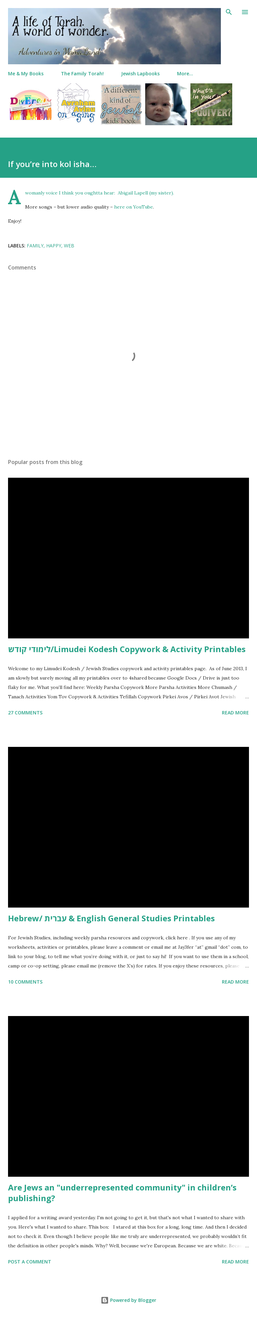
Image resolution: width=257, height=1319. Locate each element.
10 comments (25, 982)
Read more (235, 712)
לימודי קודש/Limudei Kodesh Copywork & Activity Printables (127, 648)
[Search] (229, 12)
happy (53, 245)
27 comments (25, 712)
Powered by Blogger (128, 1300)
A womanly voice (41, 193)
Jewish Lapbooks (140, 73)
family (35, 245)
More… (185, 73)
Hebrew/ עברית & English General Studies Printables (111, 918)
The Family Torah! (82, 73)
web (69, 245)
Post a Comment (29, 1261)
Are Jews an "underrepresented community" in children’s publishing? (122, 1193)
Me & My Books (26, 73)
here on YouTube (133, 207)
